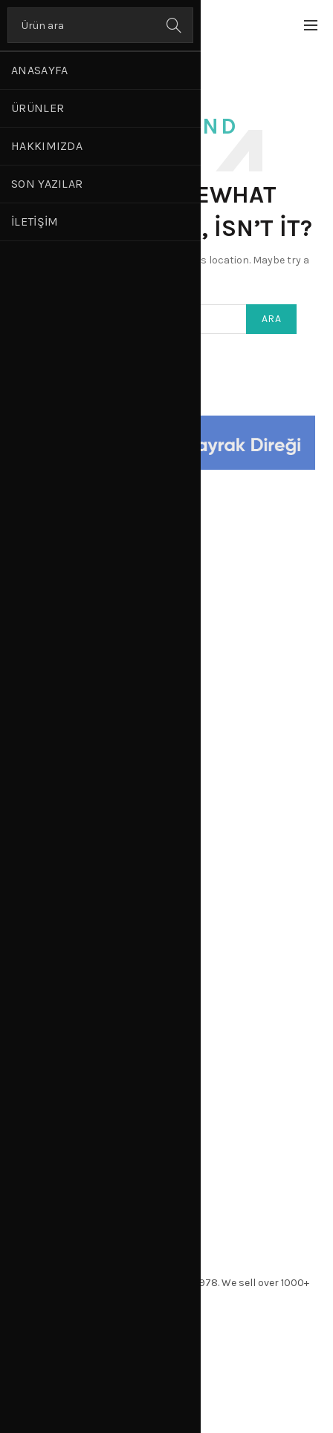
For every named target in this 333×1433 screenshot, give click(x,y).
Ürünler (37, 108)
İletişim (34, 221)
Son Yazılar (47, 184)
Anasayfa (39, 70)
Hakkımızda (47, 146)
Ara (174, 25)
